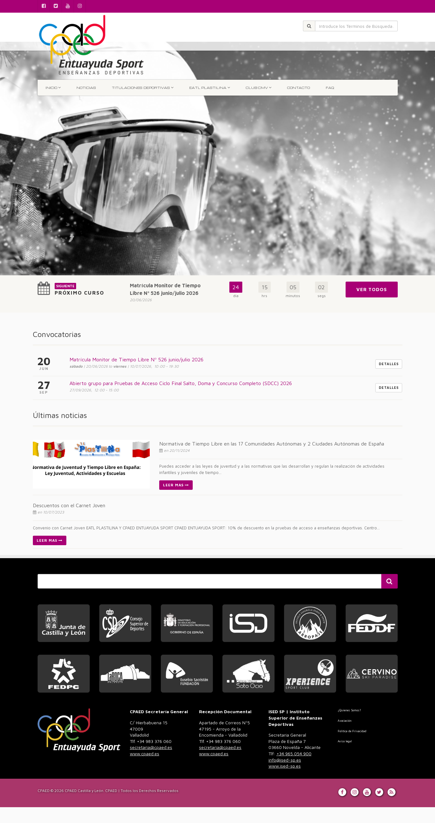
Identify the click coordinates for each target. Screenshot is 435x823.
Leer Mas (176, 485)
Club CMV (258, 87)
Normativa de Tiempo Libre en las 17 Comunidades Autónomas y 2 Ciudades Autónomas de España (271, 443)
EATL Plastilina (209, 87)
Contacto (298, 88)
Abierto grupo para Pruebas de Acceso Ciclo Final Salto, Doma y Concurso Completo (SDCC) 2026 (180, 383)
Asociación (345, 720)
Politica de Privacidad (352, 731)
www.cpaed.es (144, 753)
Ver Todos (371, 289)
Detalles (389, 364)
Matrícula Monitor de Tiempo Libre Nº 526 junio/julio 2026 (136, 359)
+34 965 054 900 (293, 753)
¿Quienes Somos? (349, 710)
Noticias (86, 88)
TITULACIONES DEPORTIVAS (142, 87)
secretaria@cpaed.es (151, 747)
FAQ (330, 88)
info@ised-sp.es (285, 760)
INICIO (53, 87)
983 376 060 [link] (151, 747)
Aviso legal (345, 741)
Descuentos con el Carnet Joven (69, 505)
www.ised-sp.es (285, 766)
